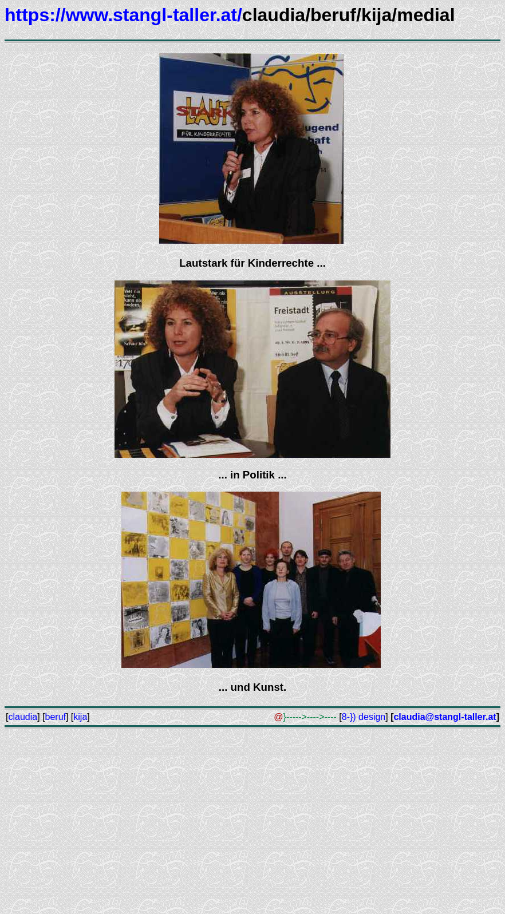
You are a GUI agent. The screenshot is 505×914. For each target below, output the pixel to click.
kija (80, 717)
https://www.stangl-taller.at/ (123, 15)
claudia (22, 717)
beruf (55, 717)
